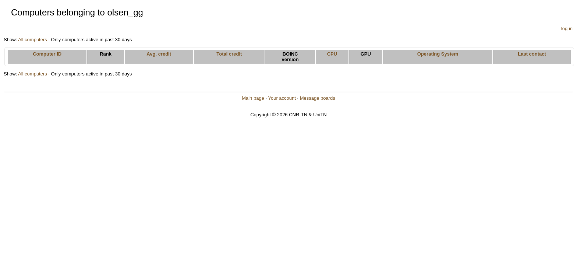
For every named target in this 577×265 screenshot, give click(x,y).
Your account (281, 98)
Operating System (437, 54)
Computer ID (47, 54)
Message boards (317, 98)
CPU (332, 54)
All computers (32, 39)
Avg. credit (158, 54)
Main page (253, 98)
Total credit (229, 54)
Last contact (532, 54)
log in (567, 28)
